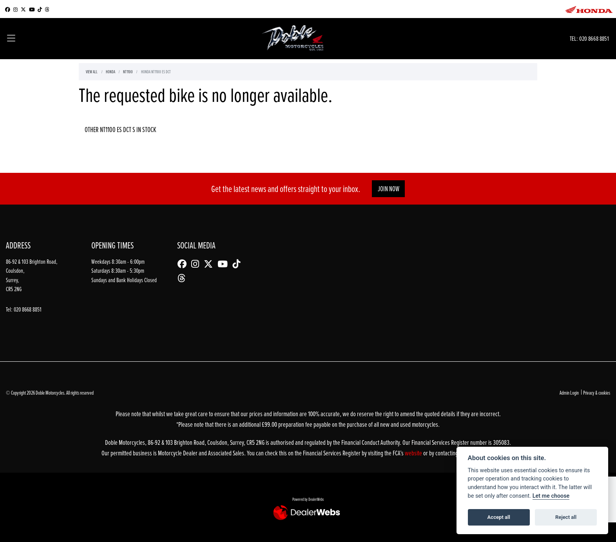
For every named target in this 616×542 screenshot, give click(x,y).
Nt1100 (128, 71)
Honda (110, 71)
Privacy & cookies (596, 392)
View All (92, 71)
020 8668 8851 (594, 38)
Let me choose (551, 496)
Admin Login (569, 392)
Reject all (565, 517)
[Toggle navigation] (11, 39)
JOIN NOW (388, 189)
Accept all (498, 517)
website (414, 453)
